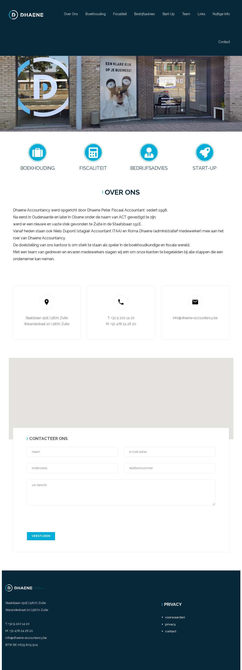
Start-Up (168, 14)
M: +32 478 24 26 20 (121, 324)
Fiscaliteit (120, 14)
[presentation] (62, 516)
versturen (41, 536)
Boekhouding (95, 14)
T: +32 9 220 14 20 (121, 318)
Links (201, 14)
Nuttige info (221, 14)
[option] (121, 94)
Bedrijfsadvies (144, 14)
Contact (224, 42)
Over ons (71, 14)
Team (186, 14)
